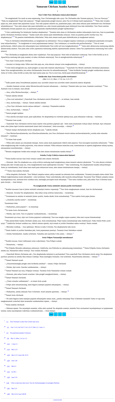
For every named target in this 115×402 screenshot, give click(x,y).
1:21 (8, 366)
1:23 (8, 372)
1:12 (8, 344)
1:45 (8, 388)
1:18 (8, 355)
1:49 (8, 394)
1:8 (8, 338)
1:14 (8, 349)
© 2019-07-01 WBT (57, 399)
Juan (51, 2)
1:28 (8, 377)
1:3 (8, 327)
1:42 (7, 383)
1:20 (8, 360)
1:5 (7, 333)
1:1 (7, 322)
